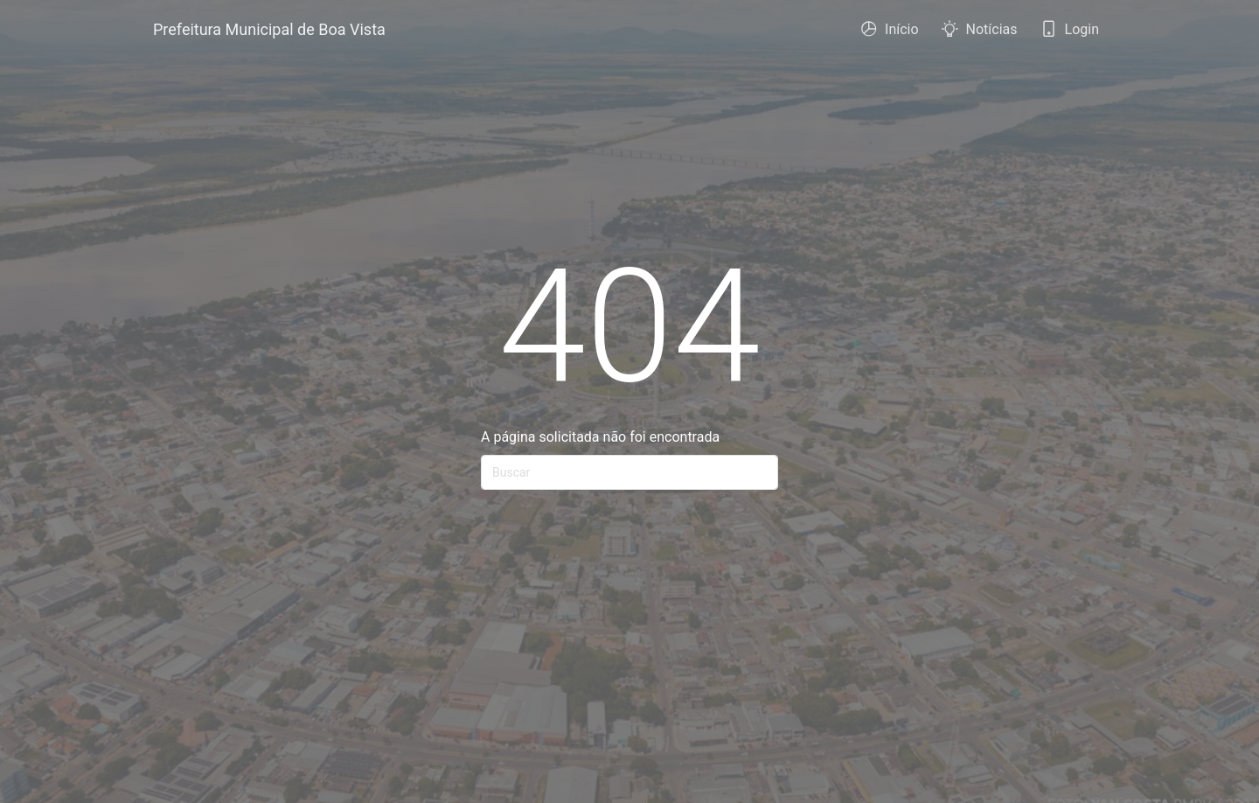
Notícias (980, 34)
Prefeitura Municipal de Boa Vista (269, 29)
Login (1069, 34)
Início (889, 34)
